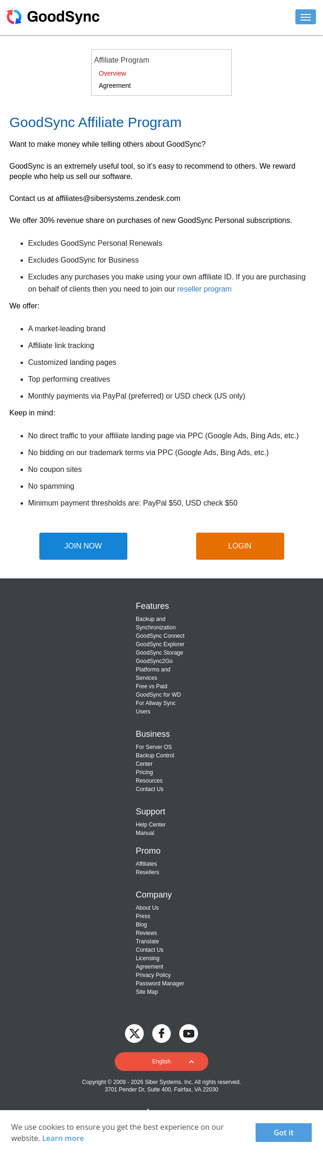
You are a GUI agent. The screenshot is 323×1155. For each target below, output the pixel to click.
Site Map (147, 992)
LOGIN (240, 546)
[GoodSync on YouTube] (188, 1033)
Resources (149, 780)
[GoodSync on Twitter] (134, 1033)
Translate (147, 941)
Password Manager (160, 983)
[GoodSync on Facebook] (161, 1033)
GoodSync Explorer (160, 644)
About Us (147, 908)
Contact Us (149, 789)
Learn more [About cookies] (63, 1138)
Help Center (151, 824)
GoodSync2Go (154, 661)
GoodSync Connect (160, 636)
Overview (112, 73)
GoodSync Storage (159, 652)
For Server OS (154, 747)
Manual (145, 833)
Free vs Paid (151, 686)
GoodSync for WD (158, 695)
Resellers (147, 872)
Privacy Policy (153, 975)
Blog (141, 924)
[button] (161, 1061)
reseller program (204, 289)
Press (143, 916)
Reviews (146, 933)
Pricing (144, 772)
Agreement (115, 85)
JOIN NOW (83, 546)
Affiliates (146, 864)
